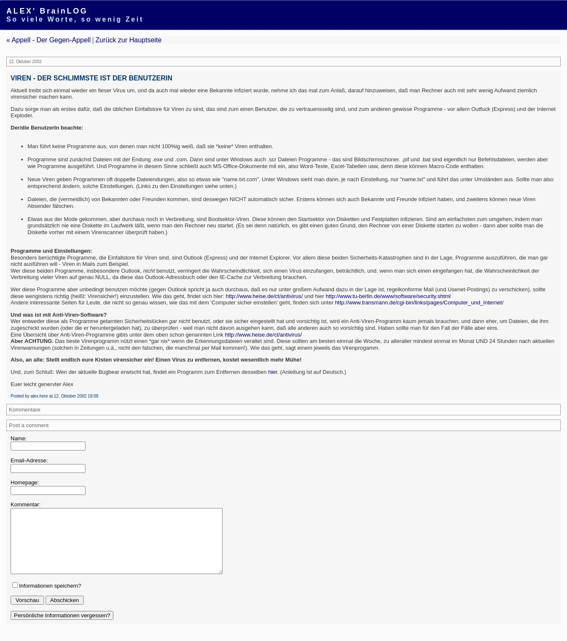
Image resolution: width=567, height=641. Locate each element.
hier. (273, 372)
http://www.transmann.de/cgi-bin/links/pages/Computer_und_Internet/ (419, 302)
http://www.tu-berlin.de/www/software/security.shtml (388, 296)
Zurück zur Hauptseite (128, 40)
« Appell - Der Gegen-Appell (48, 40)
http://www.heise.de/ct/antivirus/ (264, 296)
